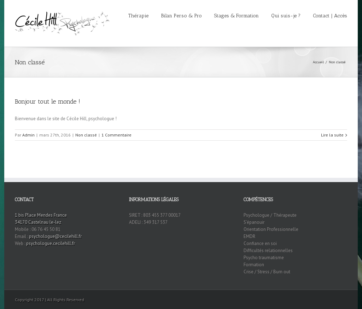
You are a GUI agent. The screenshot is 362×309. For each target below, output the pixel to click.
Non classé (337, 62)
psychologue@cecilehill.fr (55, 236)
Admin (28, 135)
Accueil (318, 62)
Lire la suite (332, 135)
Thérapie (138, 16)
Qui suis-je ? (285, 16)
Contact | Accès (330, 16)
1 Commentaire (116, 135)
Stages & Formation (236, 16)
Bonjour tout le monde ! (47, 101)
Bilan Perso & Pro (181, 16)
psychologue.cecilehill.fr (50, 243)
